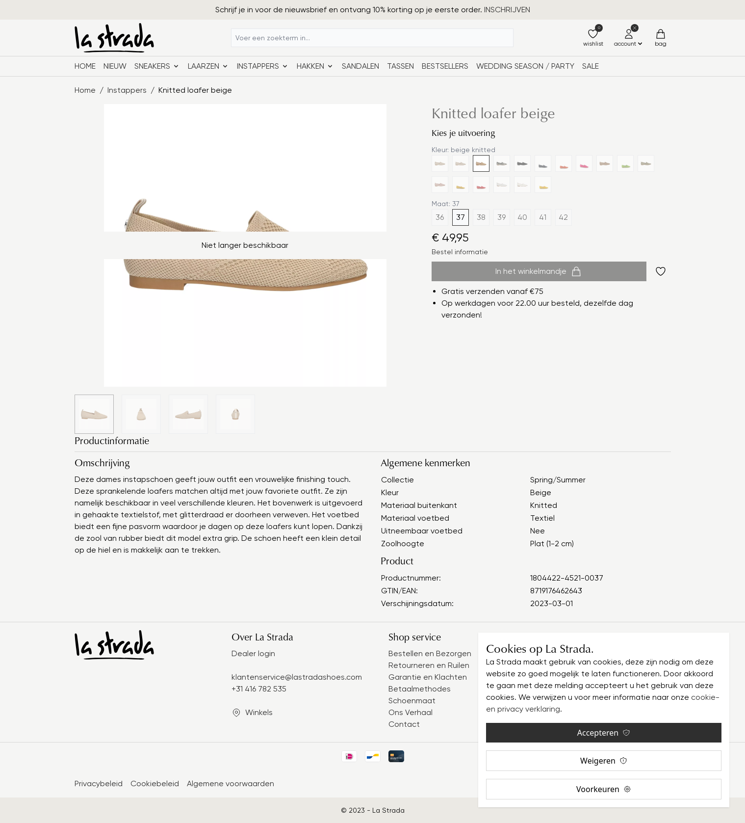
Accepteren (603, 732)
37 (460, 217)
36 (440, 217)
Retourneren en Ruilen (428, 665)
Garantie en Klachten (427, 677)
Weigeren (603, 760)
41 (542, 217)
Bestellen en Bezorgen (429, 653)
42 (563, 217)
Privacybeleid (99, 783)
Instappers (127, 90)
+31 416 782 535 (258, 688)
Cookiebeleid (154, 783)
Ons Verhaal (410, 712)
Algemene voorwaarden (230, 783)
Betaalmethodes (419, 688)
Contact (404, 724)
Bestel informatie (460, 252)
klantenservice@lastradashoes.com (296, 677)
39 (501, 217)
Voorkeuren (603, 789)
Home (85, 66)
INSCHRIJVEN (507, 9)
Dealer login (253, 653)
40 (522, 217)
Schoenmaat (412, 700)
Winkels (259, 712)
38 (481, 217)
